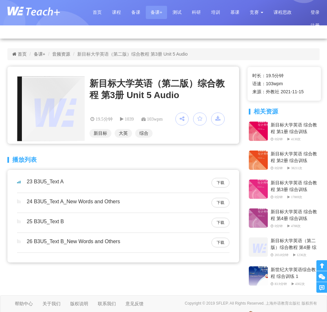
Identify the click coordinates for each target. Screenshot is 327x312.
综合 (143, 133)
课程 (116, 12)
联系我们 (107, 303)
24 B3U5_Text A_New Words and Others (73, 201)
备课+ (156, 12)
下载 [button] (220, 182)
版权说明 (79, 303)
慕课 (234, 12)
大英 (123, 133)
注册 (315, 25)
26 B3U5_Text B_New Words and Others (73, 241)
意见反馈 (135, 303)
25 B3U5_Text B (45, 221)
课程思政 (283, 12)
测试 (177, 12)
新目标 (100, 133)
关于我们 (51, 303)
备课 (135, 12)
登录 (315, 12)
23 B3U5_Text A (45, 181)
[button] (256, 12)
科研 (196, 12)
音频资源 (61, 54)
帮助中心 (24, 303)
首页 (97, 12)
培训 (215, 12)
